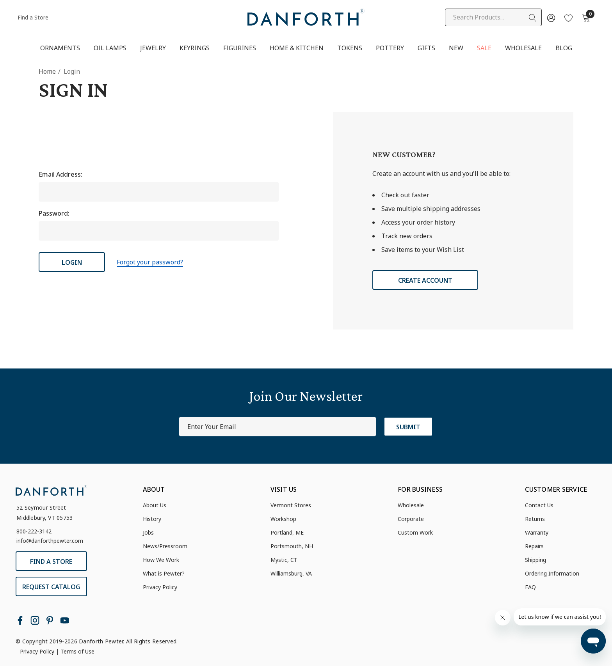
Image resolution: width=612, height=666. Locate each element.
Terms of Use (77, 651)
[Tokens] (349, 48)
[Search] (533, 18)
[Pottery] (390, 48)
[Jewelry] (153, 48)
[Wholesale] (523, 48)
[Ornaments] (60, 48)
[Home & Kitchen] (297, 48)
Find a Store (33, 17)
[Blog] (563, 48)
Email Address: (60, 174)
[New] (456, 48)
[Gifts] (426, 48)
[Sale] (484, 48)
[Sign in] (550, 18)
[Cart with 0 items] (585, 18)
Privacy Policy (37, 651)
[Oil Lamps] (110, 48)
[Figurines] (239, 48)
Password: (54, 213)
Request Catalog (51, 587)
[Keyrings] (194, 48)
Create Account (425, 280)
